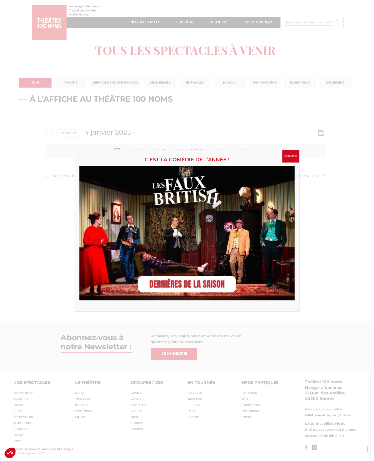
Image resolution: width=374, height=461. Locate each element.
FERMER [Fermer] (290, 156)
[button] (10, 453)
